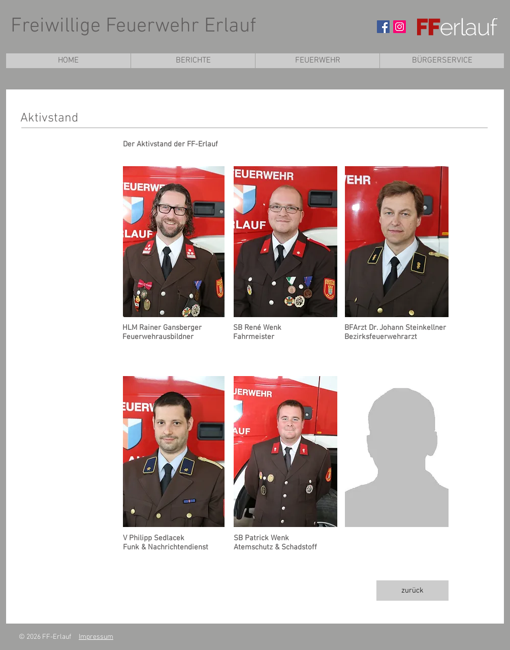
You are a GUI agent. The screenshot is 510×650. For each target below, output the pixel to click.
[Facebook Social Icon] (383, 26)
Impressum (96, 637)
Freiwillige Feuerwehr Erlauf (133, 26)
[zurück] (412, 590)
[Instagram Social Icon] (399, 26)
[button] (317, 60)
